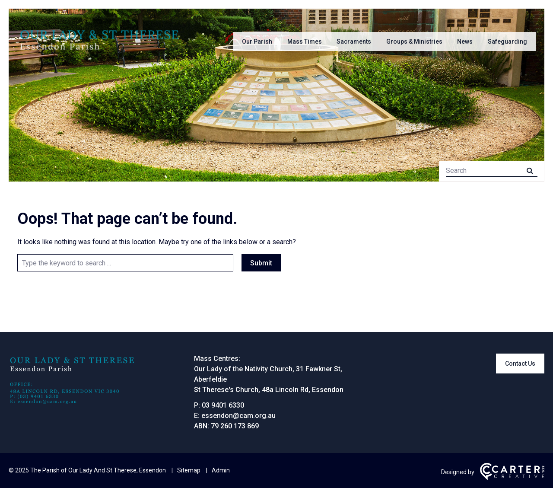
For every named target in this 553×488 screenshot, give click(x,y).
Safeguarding (507, 41)
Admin (221, 470)
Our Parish (257, 41)
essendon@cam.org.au (238, 415)
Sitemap (188, 470)
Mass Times (304, 41)
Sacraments (354, 41)
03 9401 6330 (223, 405)
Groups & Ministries (414, 41)
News (465, 41)
